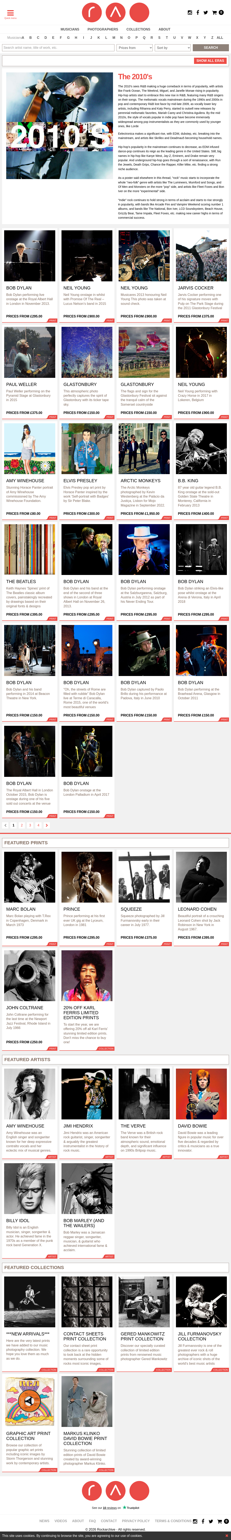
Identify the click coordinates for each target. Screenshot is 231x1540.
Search (211, 47)
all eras (210, 60)
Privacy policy (136, 1521)
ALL (220, 37)
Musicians (70, 29)
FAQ (92, 1521)
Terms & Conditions (173, 1521)
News (44, 1521)
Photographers (102, 29)
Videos (60, 1521)
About (164, 29)
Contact (109, 1521)
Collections (138, 29)
